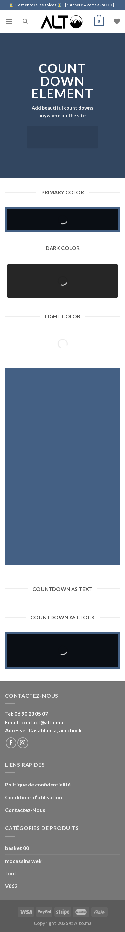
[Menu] (9, 21)
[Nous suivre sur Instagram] (22, 742)
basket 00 (17, 848)
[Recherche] (25, 21)
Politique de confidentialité (38, 784)
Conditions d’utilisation (33, 797)
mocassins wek (23, 861)
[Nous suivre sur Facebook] (11, 742)
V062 (11, 886)
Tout (10, 873)
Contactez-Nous (25, 810)
